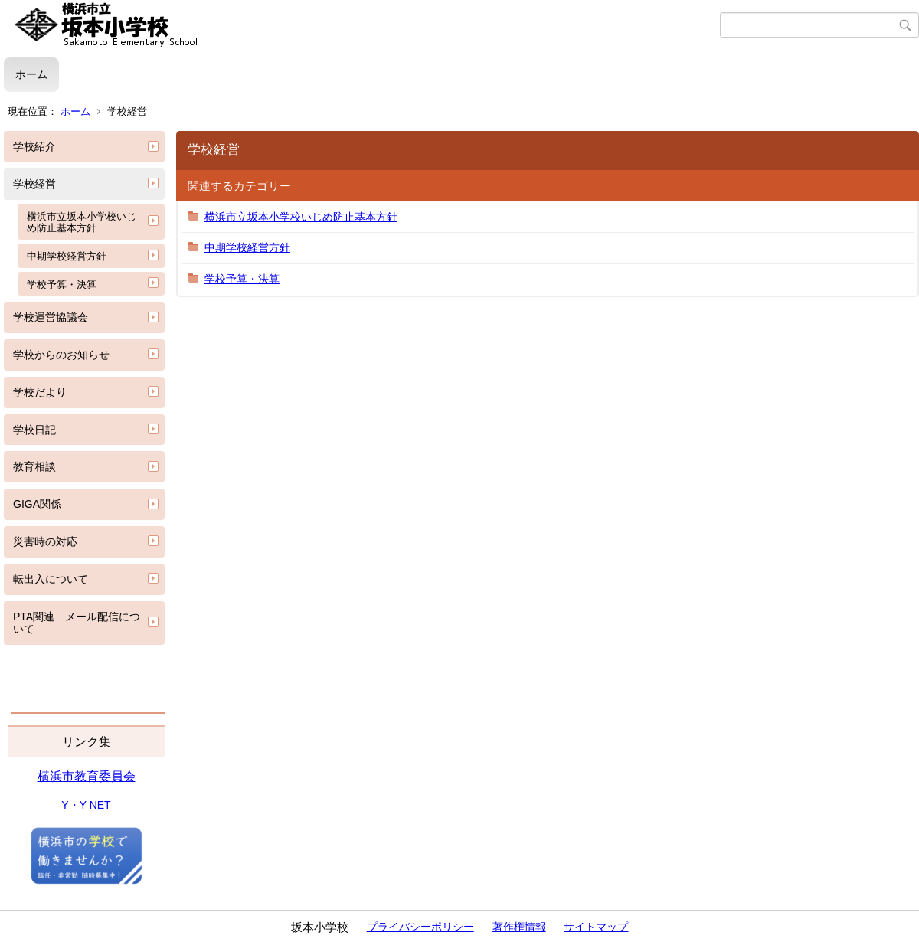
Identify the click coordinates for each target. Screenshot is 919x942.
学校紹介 (34, 146)
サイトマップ (596, 927)
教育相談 (34, 466)
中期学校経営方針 (66, 256)
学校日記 (34, 430)
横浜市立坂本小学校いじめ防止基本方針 (81, 222)
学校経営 (34, 184)
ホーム (31, 74)
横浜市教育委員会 (87, 776)
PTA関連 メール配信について (76, 623)
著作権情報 (519, 927)
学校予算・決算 (61, 284)
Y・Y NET (85, 805)
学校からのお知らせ (61, 354)
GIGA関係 (37, 504)
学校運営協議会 (50, 317)
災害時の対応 (45, 541)
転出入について (50, 579)
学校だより (40, 392)
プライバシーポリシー (420, 927)
